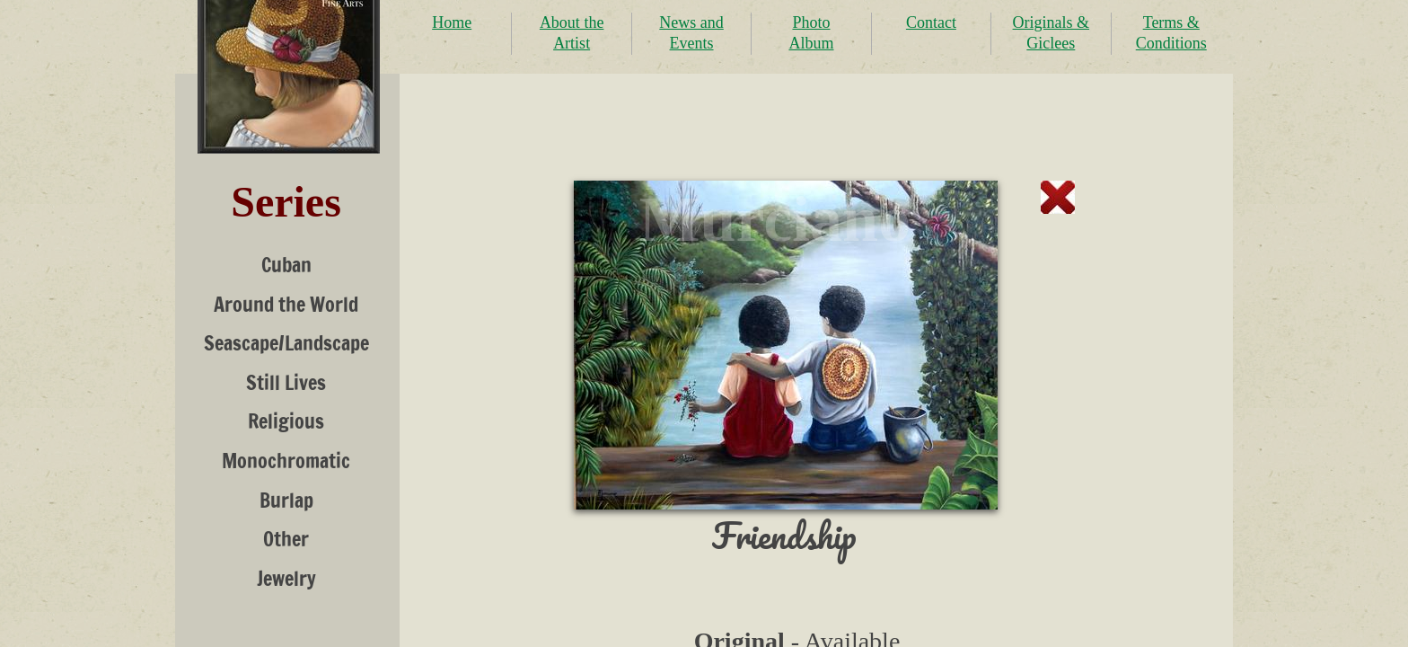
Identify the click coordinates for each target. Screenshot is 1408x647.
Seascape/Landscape (286, 343)
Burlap (286, 500)
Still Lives (286, 382)
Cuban (286, 265)
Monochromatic (286, 460)
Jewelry (286, 578)
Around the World (286, 304)
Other (286, 539)
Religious (286, 421)
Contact (931, 22)
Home (451, 22)
